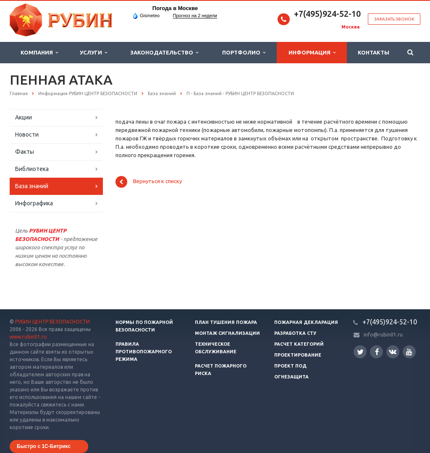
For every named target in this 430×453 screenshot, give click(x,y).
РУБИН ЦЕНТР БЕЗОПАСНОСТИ (52, 321)
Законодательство (164, 52)
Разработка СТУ (295, 333)
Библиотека (32, 169)
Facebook (377, 351)
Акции (23, 117)
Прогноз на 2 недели (195, 15)
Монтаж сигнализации (227, 333)
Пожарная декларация (306, 322)
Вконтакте (392, 351)
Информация (312, 52)
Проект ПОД (290, 365)
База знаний (31, 186)
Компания (39, 52)
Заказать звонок (394, 19)
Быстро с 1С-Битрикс (44, 446)
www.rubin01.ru (28, 336)
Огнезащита (291, 376)
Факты (24, 151)
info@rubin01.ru (383, 334)
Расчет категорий (299, 344)
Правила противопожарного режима (143, 352)
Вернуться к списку (148, 182)
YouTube (409, 351)
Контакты (373, 52)
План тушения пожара (226, 322)
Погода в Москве (175, 8)
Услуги (93, 52)
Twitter (360, 351)
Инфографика (34, 203)
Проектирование (297, 354)
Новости (27, 134)
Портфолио (243, 52)
